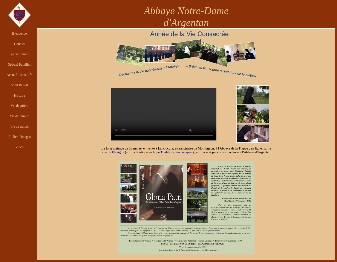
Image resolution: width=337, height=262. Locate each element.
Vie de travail (19, 126)
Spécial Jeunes (19, 54)
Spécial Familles (19, 64)
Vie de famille (19, 116)
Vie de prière (19, 106)
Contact (19, 44)
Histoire (19, 95)
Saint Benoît (19, 85)
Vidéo (19, 147)
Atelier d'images (19, 137)
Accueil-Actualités (19, 75)
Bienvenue (19, 33)
